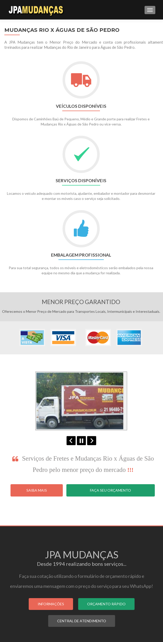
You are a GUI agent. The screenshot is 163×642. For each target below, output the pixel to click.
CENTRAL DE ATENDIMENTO (81, 621)
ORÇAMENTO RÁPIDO (106, 604)
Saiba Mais (36, 490)
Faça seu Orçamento (110, 490)
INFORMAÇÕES (51, 604)
